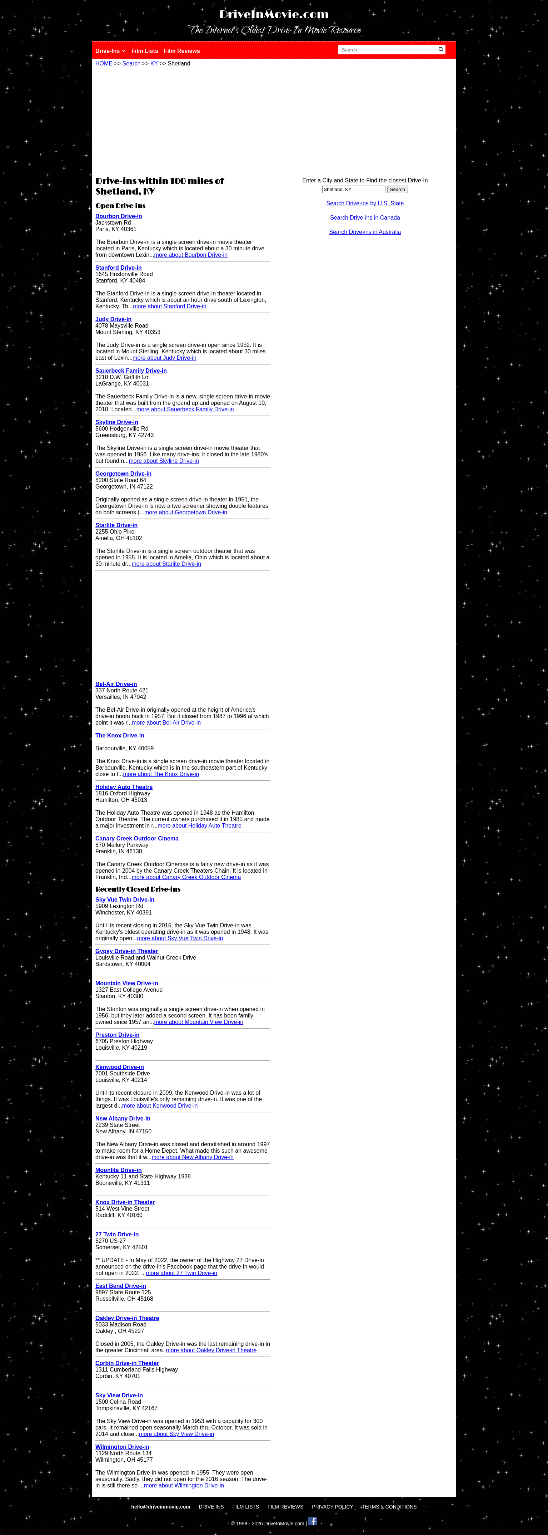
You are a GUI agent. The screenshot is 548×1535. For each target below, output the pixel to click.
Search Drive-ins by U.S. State (365, 203)
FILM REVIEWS (285, 1507)
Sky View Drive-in (119, 1395)
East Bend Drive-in (120, 1286)
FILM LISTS (246, 1507)
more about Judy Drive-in (164, 358)
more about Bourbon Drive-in (191, 255)
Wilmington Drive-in (122, 1447)
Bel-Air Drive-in (116, 684)
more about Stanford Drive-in (169, 306)
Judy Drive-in (113, 319)
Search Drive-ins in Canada (365, 218)
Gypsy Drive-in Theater (126, 951)
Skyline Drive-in (116, 422)
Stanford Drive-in (118, 268)
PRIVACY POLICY (332, 1507)
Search (132, 63)
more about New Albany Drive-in (192, 1157)
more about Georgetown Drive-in (185, 512)
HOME (104, 63)
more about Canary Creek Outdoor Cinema (186, 877)
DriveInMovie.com (274, 15)
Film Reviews (182, 51)
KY (154, 63)
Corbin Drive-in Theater (127, 1363)
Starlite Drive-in (116, 525)
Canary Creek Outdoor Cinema (137, 838)
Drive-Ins (110, 51)
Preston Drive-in (117, 1035)
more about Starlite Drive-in (166, 564)
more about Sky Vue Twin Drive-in (180, 938)
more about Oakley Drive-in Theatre (211, 1350)
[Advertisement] (183, 120)
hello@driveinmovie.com (161, 1507)
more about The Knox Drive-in (161, 774)
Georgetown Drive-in (123, 474)
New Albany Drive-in (122, 1118)
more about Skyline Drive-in (164, 461)
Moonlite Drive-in (118, 1170)
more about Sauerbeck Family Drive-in (185, 409)
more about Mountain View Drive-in (199, 1022)
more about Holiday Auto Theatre (199, 826)
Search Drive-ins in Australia (365, 232)
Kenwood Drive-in (119, 1067)
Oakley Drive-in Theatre (127, 1318)
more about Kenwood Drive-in (160, 1106)
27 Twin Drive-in (117, 1234)
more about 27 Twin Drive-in (181, 1273)
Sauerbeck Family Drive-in (131, 371)
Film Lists (144, 51)
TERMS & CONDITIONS (389, 1507)
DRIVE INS (211, 1507)
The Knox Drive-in (119, 735)
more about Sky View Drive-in (176, 1434)
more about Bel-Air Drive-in (166, 723)
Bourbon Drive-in (118, 216)
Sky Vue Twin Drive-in (124, 900)
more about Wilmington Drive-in (184, 1485)
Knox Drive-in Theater (125, 1202)
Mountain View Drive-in (126, 983)
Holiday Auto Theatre (124, 787)
